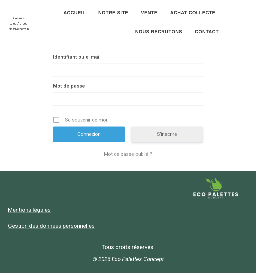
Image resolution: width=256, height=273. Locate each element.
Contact (207, 31)
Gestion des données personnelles (51, 225)
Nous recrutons (158, 31)
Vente (149, 12)
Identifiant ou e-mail (77, 57)
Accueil (74, 12)
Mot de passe (69, 86)
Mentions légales (29, 209)
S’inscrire (167, 134)
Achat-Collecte (193, 12)
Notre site (113, 12)
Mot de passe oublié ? (128, 154)
